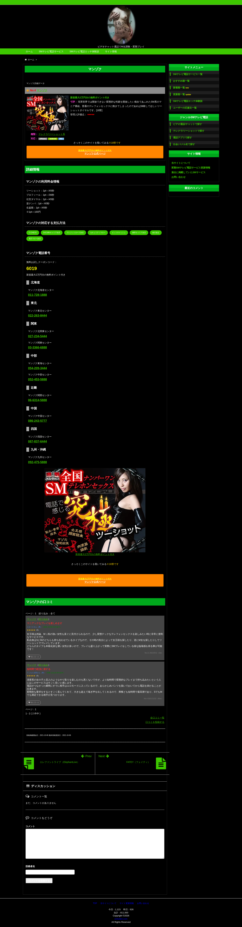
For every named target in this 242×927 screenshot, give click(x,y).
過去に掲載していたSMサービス (188, 172)
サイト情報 (111, 51)
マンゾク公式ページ (95, 152)
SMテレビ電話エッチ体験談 (84, 51)
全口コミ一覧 (157, 717)
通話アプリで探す (182, 137)
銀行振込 (155, 233)
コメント (30, 826)
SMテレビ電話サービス (51, 51)
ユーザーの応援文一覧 (185, 108)
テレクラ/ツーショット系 (51, 134)
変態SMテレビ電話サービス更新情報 (190, 167)
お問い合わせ (178, 177)
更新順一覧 (182, 94)
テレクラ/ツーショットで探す (188, 131)
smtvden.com (120, 919)
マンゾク (42, 90)
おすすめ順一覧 (181, 81)
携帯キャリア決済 (139, 233)
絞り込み (43, 619)
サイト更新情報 (127, 903)
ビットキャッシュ (119, 233)
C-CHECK (33, 233)
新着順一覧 (181, 87)
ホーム (29, 51)
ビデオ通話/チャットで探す (187, 124)
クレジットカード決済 (75, 233)
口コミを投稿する (155, 722)
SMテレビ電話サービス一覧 (188, 74)
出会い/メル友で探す (184, 144)
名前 (95, 867)
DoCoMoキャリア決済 (51, 233)
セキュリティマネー (97, 233)
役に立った (33, 657)
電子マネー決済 (35, 239)
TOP (95, 903)
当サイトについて (180, 163)
